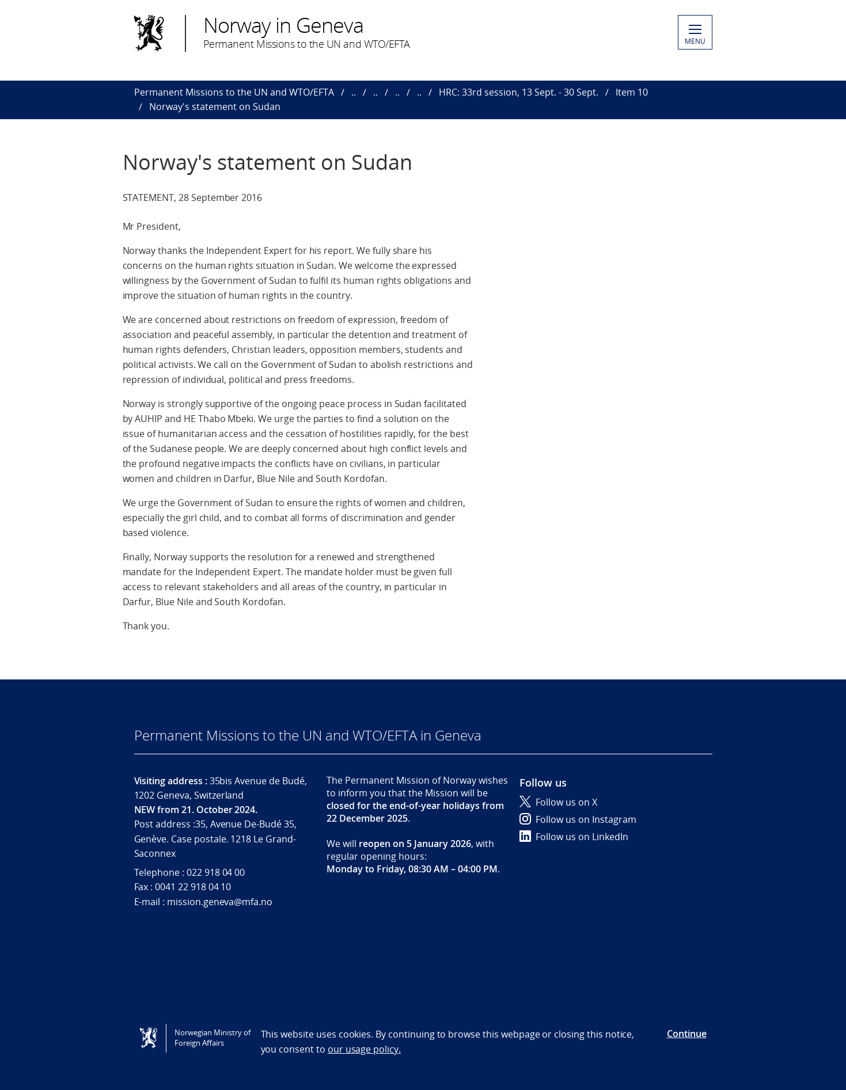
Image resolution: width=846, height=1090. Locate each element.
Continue (687, 1033)
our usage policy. (364, 1049)
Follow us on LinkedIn (573, 836)
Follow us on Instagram (577, 819)
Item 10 (632, 92)
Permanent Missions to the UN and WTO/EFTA (234, 92)
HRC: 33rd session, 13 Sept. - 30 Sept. (518, 92)
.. (353, 92)
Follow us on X (558, 802)
